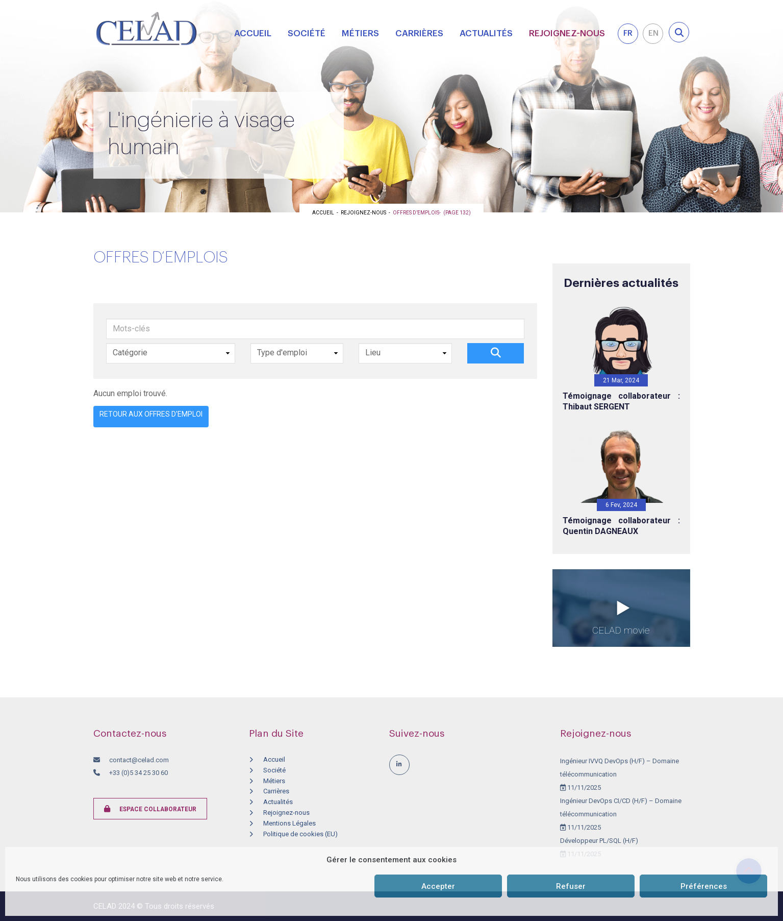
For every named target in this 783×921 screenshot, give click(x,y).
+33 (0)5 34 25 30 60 (138, 773)
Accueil (252, 33)
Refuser (571, 886)
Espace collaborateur (150, 809)
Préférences (703, 886)
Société (306, 33)
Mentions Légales (289, 823)
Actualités (486, 33)
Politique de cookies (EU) (300, 834)
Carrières (419, 33)
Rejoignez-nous (567, 33)
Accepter (438, 886)
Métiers (360, 33)
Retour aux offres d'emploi (151, 414)
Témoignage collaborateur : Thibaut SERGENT (621, 401)
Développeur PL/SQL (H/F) (599, 840)
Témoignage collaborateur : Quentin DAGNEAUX (621, 526)
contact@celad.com (139, 760)
